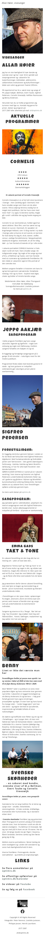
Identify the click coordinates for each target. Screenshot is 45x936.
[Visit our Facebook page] (22, 911)
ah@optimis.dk (36, 110)
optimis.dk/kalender (15, 878)
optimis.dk (27, 289)
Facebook (29, 889)
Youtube (25, 884)
